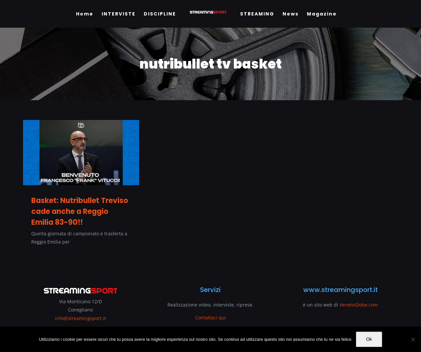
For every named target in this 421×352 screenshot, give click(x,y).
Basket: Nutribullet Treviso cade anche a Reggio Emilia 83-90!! (79, 211)
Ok (369, 339)
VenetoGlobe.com (358, 305)
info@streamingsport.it (80, 318)
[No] (412, 339)
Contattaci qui (210, 317)
